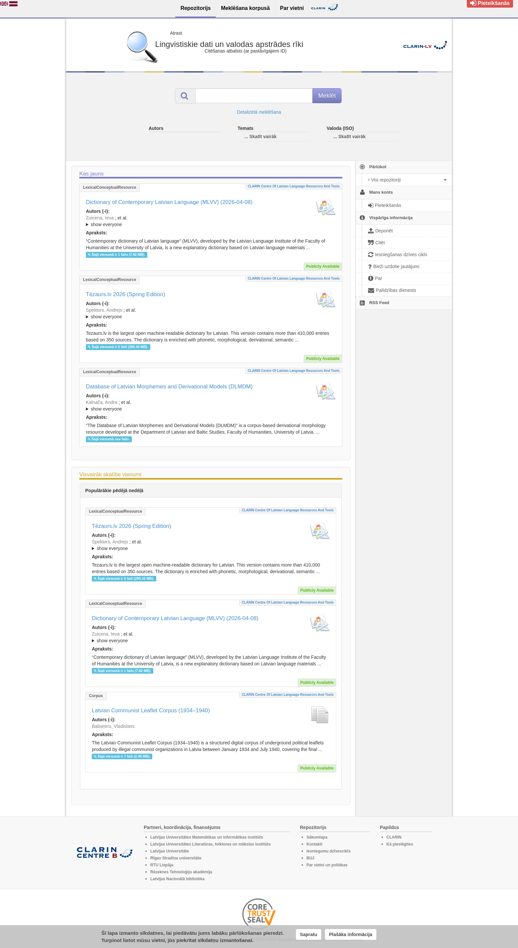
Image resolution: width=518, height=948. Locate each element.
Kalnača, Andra (101, 402)
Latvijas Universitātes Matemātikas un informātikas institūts (206, 837)
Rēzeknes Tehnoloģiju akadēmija (181, 872)
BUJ (310, 858)
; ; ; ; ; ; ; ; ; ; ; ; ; (211, 405)
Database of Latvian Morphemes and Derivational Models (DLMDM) (169, 386)
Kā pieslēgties (400, 844)
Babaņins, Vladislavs (113, 726)
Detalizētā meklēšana (259, 112)
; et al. (211, 221)
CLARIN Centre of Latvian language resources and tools (294, 186)
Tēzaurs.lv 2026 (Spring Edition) (125, 294)
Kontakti (314, 844)
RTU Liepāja (161, 865)
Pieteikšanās (490, 3)
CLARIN (394, 837)
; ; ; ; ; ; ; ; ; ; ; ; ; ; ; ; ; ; (211, 221)
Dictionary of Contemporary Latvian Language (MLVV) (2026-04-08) (169, 202)
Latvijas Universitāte (169, 851)
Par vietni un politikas (327, 865)
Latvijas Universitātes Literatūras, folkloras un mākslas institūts (210, 844)
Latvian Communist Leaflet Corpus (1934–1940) (151, 710)
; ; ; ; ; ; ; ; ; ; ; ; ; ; (211, 313)
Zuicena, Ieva (100, 217)
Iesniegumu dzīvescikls (329, 851)
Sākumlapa (317, 837)
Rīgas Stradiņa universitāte (176, 858)
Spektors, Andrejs (104, 310)
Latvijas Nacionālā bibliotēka (177, 879)
